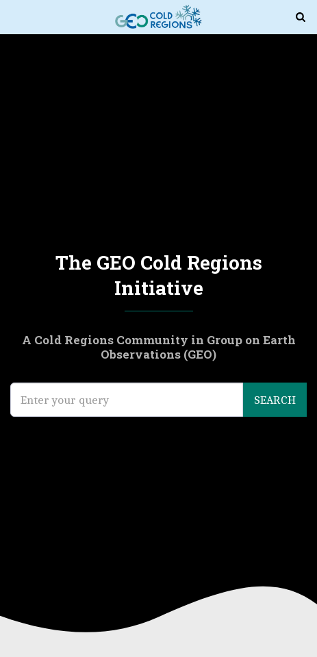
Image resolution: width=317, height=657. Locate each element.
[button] (15, 16)
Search (275, 400)
